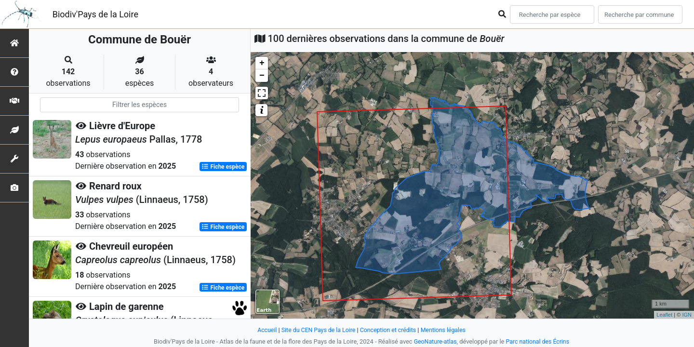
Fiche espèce (222, 166)
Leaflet (664, 315)
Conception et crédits (389, 330)
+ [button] (262, 63)
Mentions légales (446, 330)
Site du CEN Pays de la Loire (316, 330)
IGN (687, 315)
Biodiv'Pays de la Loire (95, 14)
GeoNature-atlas (434, 341)
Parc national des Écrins (539, 341)
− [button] (262, 75)
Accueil (264, 330)
